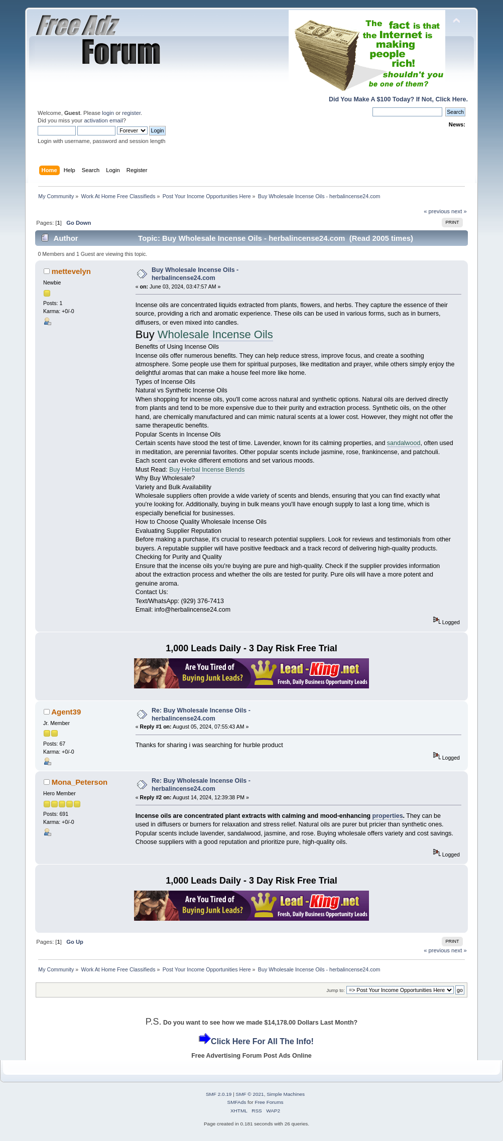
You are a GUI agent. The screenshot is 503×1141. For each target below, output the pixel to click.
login (108, 113)
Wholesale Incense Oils (215, 334)
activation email (103, 120)
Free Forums (269, 1102)
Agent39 (66, 711)
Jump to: (335, 990)
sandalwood (404, 443)
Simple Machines (286, 1094)
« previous (437, 211)
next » (459, 211)
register (131, 113)
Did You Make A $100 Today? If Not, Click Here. (398, 99)
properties (387, 815)
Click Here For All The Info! (262, 1041)
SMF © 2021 (250, 1094)
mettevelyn (71, 271)
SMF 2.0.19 (219, 1094)
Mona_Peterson (79, 782)
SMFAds (236, 1102)
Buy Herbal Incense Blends (206, 469)
